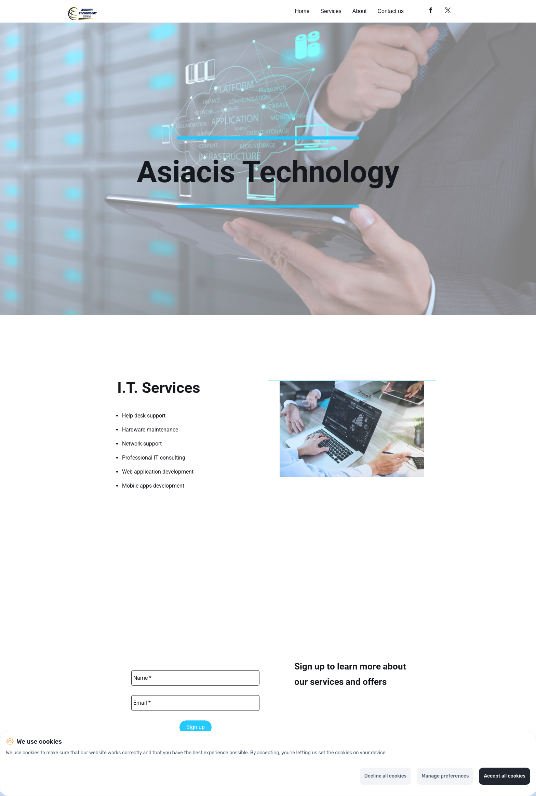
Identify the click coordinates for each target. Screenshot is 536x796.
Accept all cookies (504, 776)
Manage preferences (445, 776)
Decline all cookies (385, 776)
